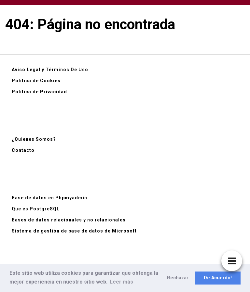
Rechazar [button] (177, 278)
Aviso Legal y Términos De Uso (50, 69)
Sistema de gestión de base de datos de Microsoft (74, 230)
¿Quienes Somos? (34, 139)
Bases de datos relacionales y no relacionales (69, 219)
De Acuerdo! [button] (218, 278)
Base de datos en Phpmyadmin (49, 197)
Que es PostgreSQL (36, 208)
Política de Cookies (36, 80)
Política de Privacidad (39, 91)
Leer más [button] (121, 282)
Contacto (23, 150)
